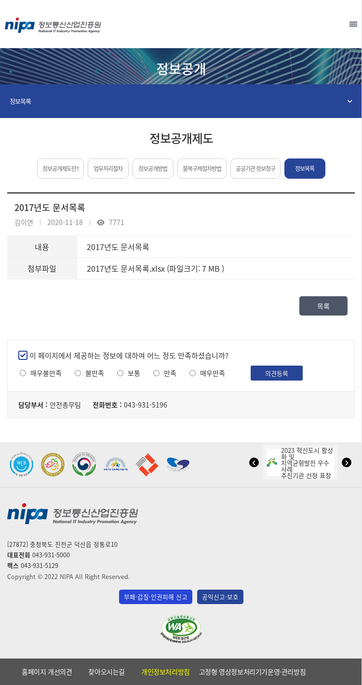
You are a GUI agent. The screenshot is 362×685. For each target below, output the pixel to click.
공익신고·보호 (220, 596)
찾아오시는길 (106, 671)
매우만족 (212, 373)
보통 (134, 373)
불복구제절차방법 (202, 168)
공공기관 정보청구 (255, 168)
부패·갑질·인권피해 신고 (156, 596)
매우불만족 (46, 373)
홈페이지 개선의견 (47, 671)
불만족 (94, 373)
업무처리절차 (108, 168)
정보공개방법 (152, 168)
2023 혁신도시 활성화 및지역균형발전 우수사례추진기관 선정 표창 (300, 463)
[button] (254, 462)
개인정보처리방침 (165, 671)
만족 (170, 373)
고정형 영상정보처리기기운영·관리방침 (252, 671)
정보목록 (20, 100)
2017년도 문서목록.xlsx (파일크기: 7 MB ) (155, 268)
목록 (323, 306)
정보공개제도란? (60, 168)
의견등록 (276, 373)
